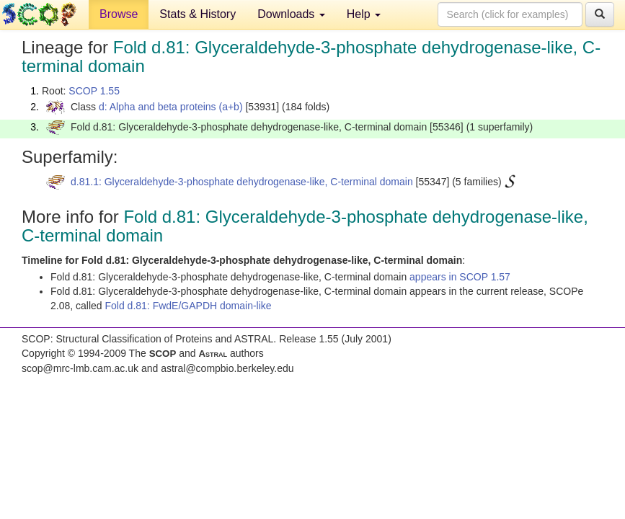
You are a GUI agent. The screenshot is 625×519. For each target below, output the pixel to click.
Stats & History (197, 14)
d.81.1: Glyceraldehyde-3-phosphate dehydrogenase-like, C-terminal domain (242, 181)
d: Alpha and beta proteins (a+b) (171, 106)
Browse (118, 14)
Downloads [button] (291, 14)
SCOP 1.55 (94, 91)
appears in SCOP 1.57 (459, 277)
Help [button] (364, 14)
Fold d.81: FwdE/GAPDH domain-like (188, 305)
